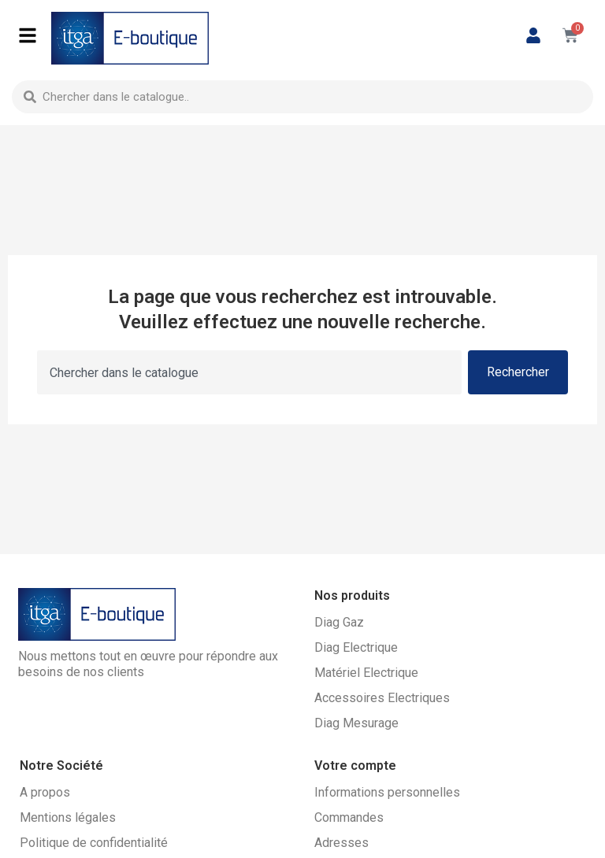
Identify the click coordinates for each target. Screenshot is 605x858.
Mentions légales (68, 817)
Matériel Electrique (366, 672)
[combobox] (302, 96)
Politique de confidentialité (94, 842)
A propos (45, 792)
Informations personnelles (387, 792)
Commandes (349, 817)
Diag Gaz (339, 622)
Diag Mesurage (356, 723)
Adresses (341, 842)
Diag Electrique (356, 647)
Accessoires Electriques (382, 697)
